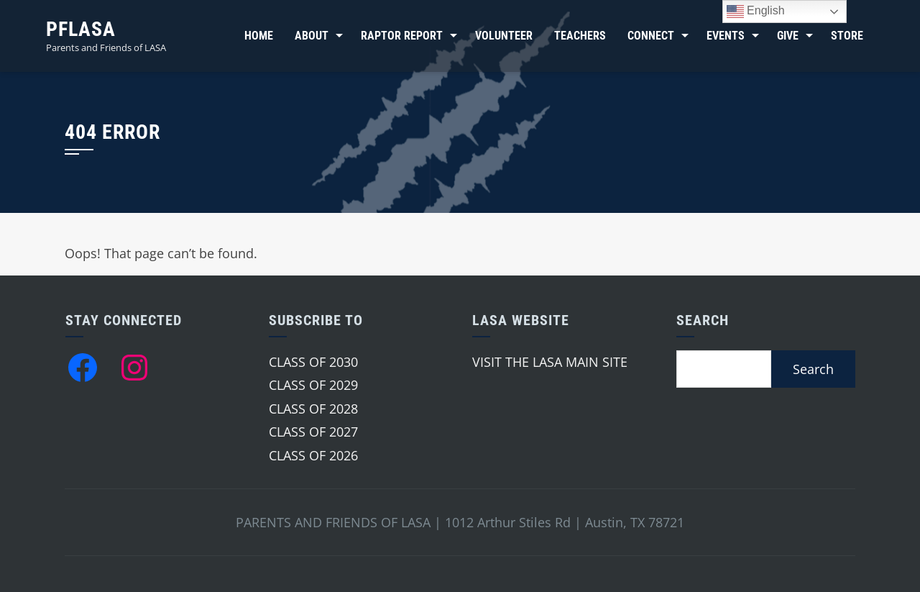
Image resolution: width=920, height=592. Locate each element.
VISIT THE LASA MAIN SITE (549, 361)
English (756, 11)
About (311, 35)
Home (258, 35)
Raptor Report (402, 35)
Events (726, 35)
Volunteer (504, 35)
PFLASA (81, 29)
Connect (650, 35)
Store (847, 35)
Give (788, 35)
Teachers (580, 35)
